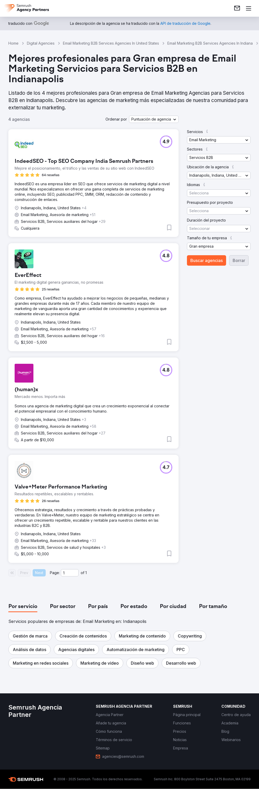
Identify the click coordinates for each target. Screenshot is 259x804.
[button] (154, 119)
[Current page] (69, 572)
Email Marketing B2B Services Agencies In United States (111, 43)
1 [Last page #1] (86, 572)
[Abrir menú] (248, 8)
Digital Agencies (41, 43)
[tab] (22, 606)
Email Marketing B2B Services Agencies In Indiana (210, 43)
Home (13, 43)
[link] (237, 8)
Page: (55, 572)
